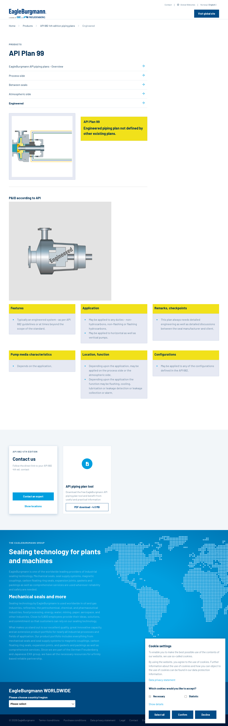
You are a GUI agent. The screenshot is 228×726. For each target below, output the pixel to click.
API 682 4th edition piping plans (57, 25)
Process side (17, 75)
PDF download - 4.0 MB (87, 507)
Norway (204, 4)
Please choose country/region (28, 697)
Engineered (16, 103)
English (212, 4)
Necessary (159, 696)
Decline (205, 714)
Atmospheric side (20, 94)
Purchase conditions (75, 720)
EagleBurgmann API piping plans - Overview (36, 66)
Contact (168, 4)
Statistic (193, 696)
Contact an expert (33, 496)
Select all (159, 714)
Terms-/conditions (49, 720)
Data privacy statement (102, 720)
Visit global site (206, 13)
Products (28, 25)
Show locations (33, 506)
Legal (122, 720)
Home (12, 25)
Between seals (18, 84)
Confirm (182, 714)
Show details (156, 704)
